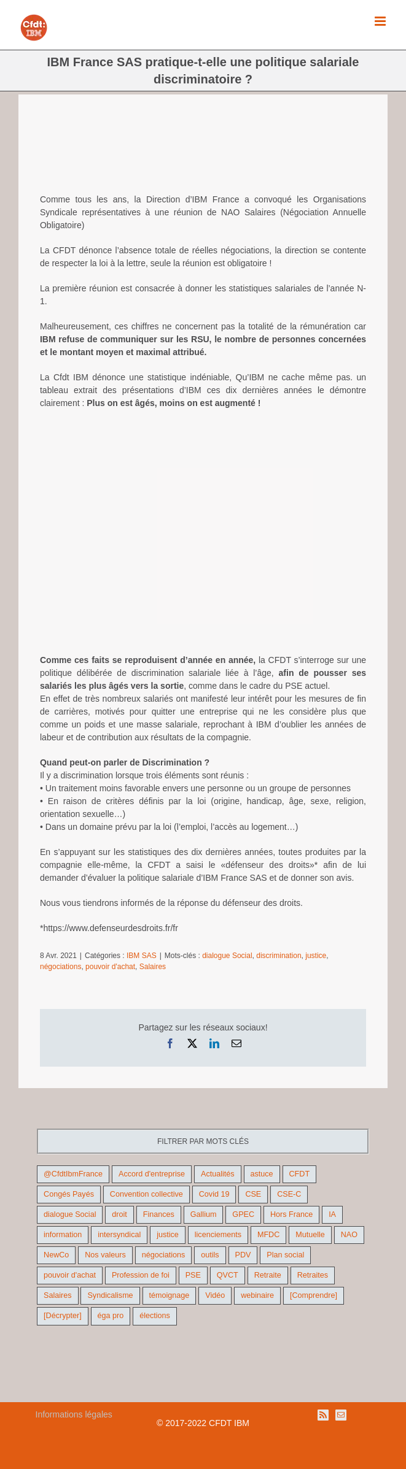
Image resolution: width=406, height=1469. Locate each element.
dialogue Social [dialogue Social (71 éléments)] (70, 1214)
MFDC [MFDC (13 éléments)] (268, 1234)
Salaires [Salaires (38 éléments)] (58, 1295)
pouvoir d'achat (110, 966)
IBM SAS (142, 955)
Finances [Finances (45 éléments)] (158, 1214)
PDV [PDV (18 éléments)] (243, 1255)
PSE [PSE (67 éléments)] (193, 1275)
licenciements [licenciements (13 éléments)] (218, 1234)
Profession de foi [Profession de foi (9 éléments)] (141, 1275)
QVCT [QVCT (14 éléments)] (227, 1275)
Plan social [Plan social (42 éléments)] (285, 1255)
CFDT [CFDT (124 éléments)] (299, 1174)
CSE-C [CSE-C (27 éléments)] (289, 1194)
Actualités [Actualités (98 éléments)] (218, 1174)
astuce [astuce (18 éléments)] (262, 1174)
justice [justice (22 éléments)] (168, 1234)
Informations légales (74, 1414)
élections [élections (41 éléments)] (154, 1315)
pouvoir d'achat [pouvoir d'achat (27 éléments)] (70, 1275)
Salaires (152, 966)
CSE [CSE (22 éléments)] (253, 1194)
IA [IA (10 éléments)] (332, 1214)
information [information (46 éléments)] (63, 1234)
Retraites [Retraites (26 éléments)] (312, 1275)
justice (315, 955)
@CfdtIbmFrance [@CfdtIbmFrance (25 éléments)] (73, 1174)
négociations (60, 966)
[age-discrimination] (203, 153)
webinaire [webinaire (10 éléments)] (257, 1295)
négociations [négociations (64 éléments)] (163, 1255)
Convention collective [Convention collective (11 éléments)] (146, 1194)
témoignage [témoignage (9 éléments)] (169, 1295)
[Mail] (340, 1415)
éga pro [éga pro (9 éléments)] (111, 1315)
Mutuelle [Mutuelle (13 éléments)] (310, 1234)
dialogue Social (227, 955)
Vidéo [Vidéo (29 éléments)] (215, 1295)
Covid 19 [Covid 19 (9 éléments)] (214, 1194)
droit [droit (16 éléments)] (119, 1214)
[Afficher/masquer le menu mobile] (381, 21)
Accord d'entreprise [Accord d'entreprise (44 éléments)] (152, 1174)
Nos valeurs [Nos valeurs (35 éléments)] (105, 1255)
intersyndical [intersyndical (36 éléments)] (119, 1234)
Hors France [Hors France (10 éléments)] (291, 1214)
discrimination (278, 955)
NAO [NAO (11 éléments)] (349, 1234)
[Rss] (323, 1415)
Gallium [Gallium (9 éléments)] (203, 1214)
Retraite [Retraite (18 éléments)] (267, 1275)
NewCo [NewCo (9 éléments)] (56, 1255)
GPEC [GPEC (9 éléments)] (243, 1214)
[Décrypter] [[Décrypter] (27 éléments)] (63, 1315)
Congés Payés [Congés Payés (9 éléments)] (69, 1194)
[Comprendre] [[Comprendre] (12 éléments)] (313, 1295)
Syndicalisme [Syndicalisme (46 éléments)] (110, 1295)
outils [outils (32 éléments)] (210, 1255)
